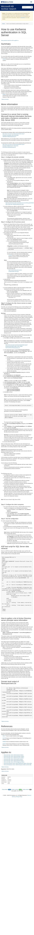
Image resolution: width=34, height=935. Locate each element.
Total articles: (5, 789)
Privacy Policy (19, 796)
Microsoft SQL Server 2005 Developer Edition (14, 756)
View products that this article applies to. (10, 40)
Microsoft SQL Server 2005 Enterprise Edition (14, 757)
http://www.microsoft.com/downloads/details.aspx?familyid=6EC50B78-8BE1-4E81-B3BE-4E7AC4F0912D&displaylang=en (16, 346)
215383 (10, 255)
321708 (4, 738)
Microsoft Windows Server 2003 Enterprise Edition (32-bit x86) (17, 764)
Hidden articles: (15, 789)
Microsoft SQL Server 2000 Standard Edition (14, 755)
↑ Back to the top (4, 99)
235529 (4, 59)
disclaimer (23, 17)
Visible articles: (26, 789)
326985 (4, 741)
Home (3, 23)
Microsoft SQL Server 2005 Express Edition (13, 759)
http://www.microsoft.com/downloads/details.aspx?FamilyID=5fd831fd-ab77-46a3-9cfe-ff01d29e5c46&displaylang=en (14, 146)
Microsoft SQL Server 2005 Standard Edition (14, 760)
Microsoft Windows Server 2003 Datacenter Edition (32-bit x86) (18, 763)
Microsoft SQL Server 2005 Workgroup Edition (14, 762)
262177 (4, 736)
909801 (4, 94)
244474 (4, 743)
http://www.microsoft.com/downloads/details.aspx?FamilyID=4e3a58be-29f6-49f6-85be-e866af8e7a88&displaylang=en (14, 135)
